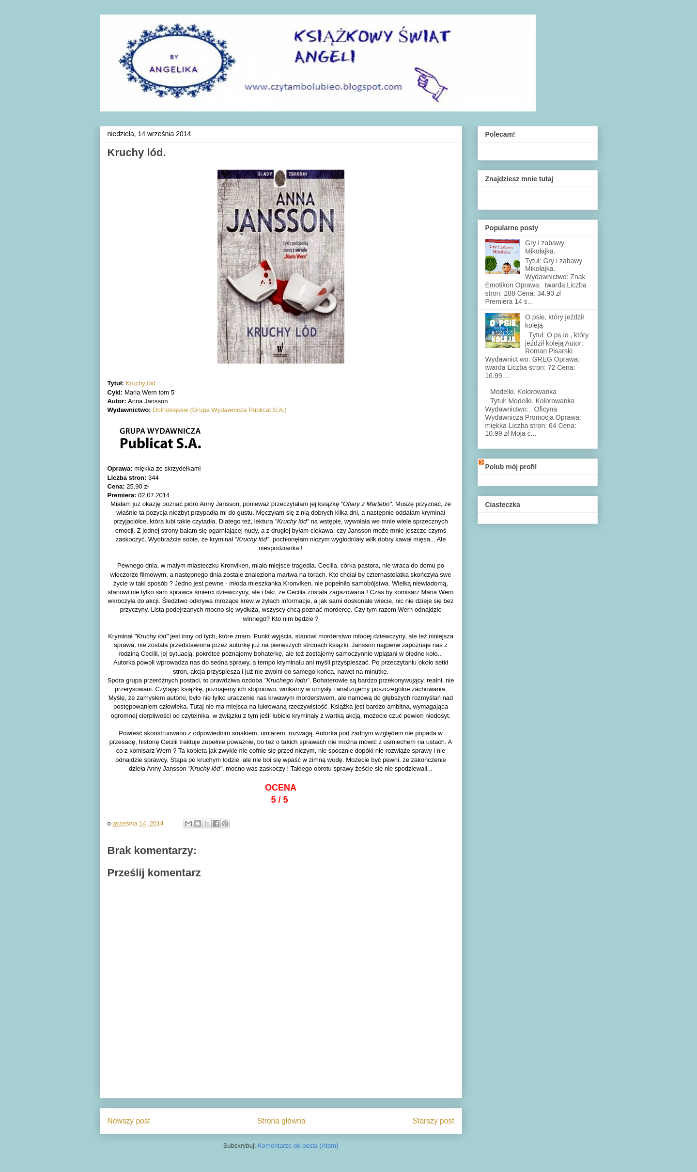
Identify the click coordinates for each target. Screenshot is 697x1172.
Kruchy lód (140, 383)
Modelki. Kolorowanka (523, 392)
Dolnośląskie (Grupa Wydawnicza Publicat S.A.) (220, 409)
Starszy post (433, 1121)
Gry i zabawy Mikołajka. (544, 247)
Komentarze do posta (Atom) (298, 1145)
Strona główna (281, 1121)
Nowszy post (129, 1121)
